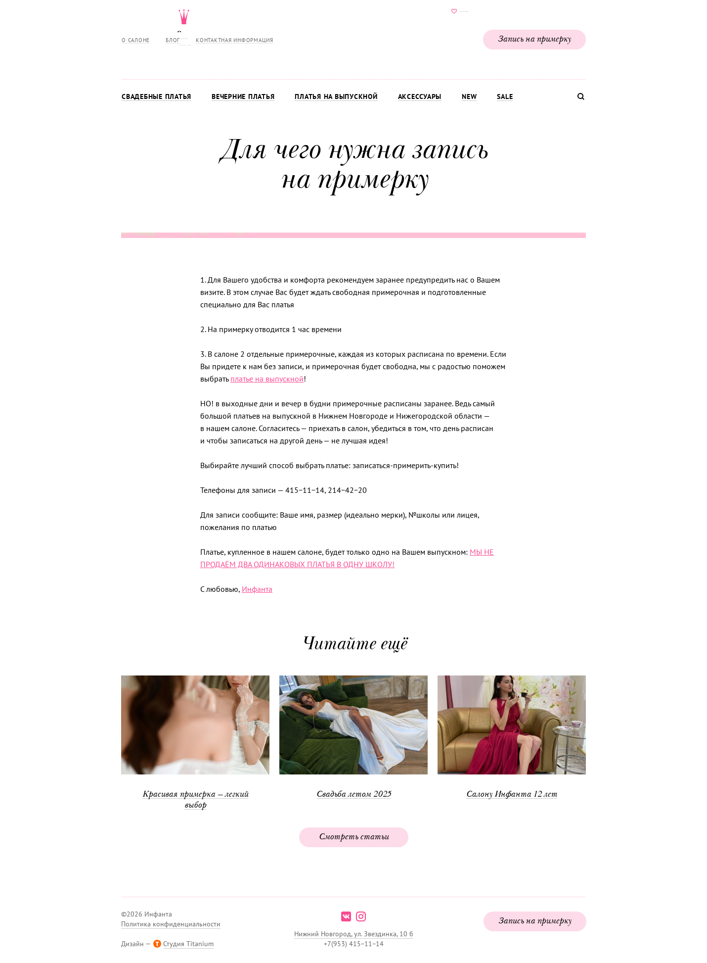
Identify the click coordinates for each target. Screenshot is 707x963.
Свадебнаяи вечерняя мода (353, 37)
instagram (361, 916)
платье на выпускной (267, 379)
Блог (173, 40)
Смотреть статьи (354, 837)
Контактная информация (234, 40)
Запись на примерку (534, 39)
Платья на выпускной (336, 96)
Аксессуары (420, 96)
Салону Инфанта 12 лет (511, 794)
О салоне (136, 40)
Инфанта (257, 589)
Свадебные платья (156, 96)
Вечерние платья (243, 96)
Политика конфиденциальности (171, 923)
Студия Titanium (188, 943)
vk (346, 916)
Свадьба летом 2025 (353, 794)
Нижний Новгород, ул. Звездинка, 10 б (353, 933)
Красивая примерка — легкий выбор (195, 800)
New (469, 96)
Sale (505, 96)
